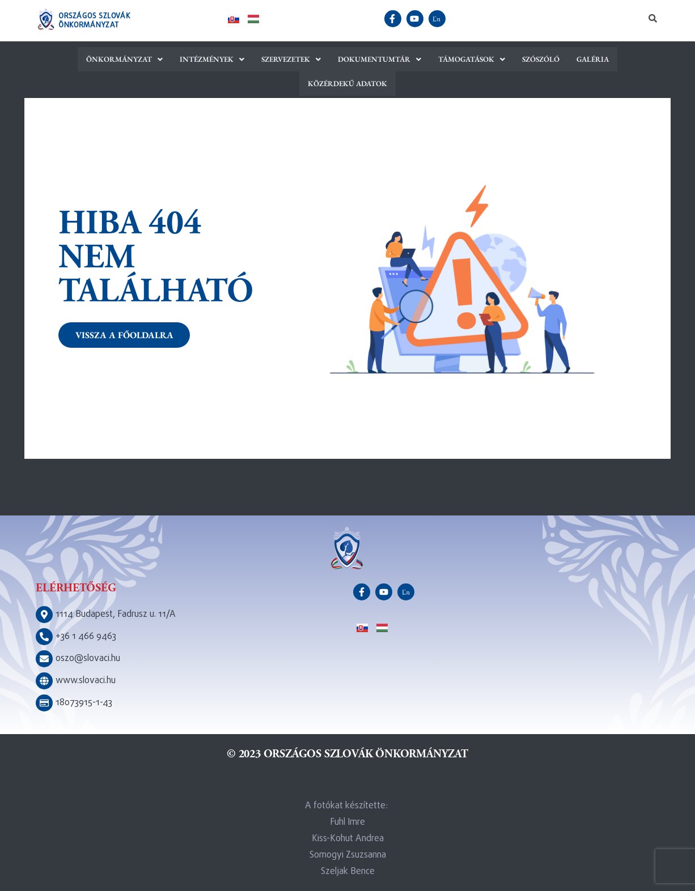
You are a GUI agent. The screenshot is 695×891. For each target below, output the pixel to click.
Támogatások (422, 59)
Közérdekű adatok (616, 59)
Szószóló (491, 59)
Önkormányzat (77, 59)
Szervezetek (242, 59)
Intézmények (163, 59)
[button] (77, 59)
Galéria (543, 59)
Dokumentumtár (330, 59)
